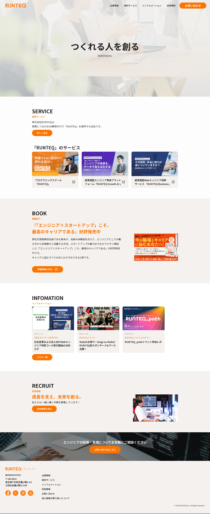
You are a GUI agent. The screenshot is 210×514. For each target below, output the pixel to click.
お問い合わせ (193, 6)
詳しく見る (42, 132)
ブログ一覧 (42, 357)
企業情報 (114, 5)
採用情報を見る (44, 408)
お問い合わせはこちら (105, 449)
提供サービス (130, 5)
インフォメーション (152, 5)
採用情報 (171, 5)
